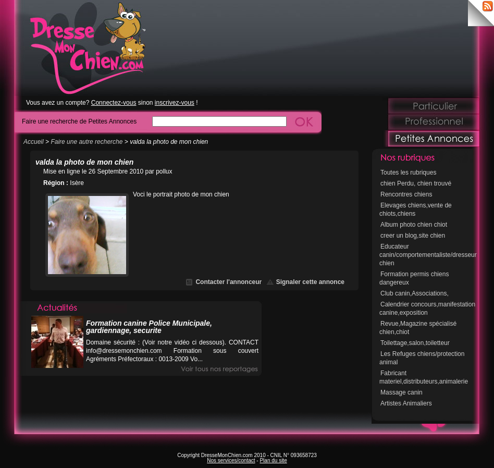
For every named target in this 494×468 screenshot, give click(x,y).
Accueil (33, 141)
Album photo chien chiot (413, 224)
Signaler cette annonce (310, 282)
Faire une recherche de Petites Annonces (79, 121)
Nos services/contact (231, 460)
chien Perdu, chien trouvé (415, 183)
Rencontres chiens (406, 194)
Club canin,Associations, (414, 293)
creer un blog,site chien (412, 235)
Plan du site (273, 460)
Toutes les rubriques (408, 172)
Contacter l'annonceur (228, 282)
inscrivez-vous (174, 102)
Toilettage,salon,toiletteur (415, 343)
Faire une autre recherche (86, 141)
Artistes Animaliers (406, 403)
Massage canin (401, 392)
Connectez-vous (114, 102)
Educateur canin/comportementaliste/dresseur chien (428, 255)
